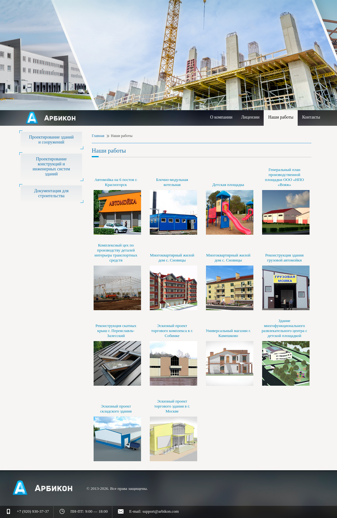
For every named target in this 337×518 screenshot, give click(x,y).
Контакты (311, 117)
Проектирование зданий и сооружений (51, 139)
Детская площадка (228, 184)
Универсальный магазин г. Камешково (228, 333)
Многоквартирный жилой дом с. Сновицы (172, 257)
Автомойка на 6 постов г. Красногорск (116, 182)
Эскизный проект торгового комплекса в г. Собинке (172, 330)
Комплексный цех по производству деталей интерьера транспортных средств (116, 252)
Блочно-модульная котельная (172, 182)
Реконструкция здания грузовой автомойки (284, 257)
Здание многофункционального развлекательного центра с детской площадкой (284, 328)
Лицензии (250, 117)
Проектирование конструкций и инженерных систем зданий (51, 166)
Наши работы (280, 117)
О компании (221, 117)
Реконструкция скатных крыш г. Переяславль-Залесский (115, 330)
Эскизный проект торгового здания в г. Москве (172, 406)
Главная (98, 136)
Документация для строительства (51, 193)
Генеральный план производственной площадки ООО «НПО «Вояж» (284, 177)
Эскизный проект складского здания (116, 408)
